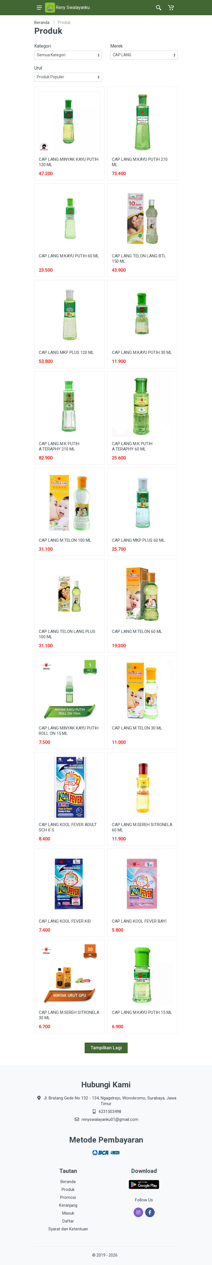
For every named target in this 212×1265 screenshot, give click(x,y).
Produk (68, 1189)
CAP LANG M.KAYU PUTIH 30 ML (142, 352)
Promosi (68, 1197)
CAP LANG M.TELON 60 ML (137, 631)
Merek (116, 46)
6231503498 (110, 1111)
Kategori (42, 46)
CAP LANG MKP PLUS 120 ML (66, 352)
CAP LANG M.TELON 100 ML (65, 540)
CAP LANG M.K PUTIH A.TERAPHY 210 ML (59, 446)
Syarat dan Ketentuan (68, 1228)
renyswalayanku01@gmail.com (110, 1119)
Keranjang (68, 1205)
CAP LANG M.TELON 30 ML (137, 728)
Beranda (41, 22)
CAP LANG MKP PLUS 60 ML (138, 540)
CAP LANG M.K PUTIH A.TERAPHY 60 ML (132, 446)
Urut (38, 68)
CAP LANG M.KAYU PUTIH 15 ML (142, 1012)
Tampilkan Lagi (106, 1047)
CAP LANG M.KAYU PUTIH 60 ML (69, 255)
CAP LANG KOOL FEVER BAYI (139, 921)
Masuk (68, 1213)
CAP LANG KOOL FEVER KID (65, 921)
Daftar (68, 1221)
